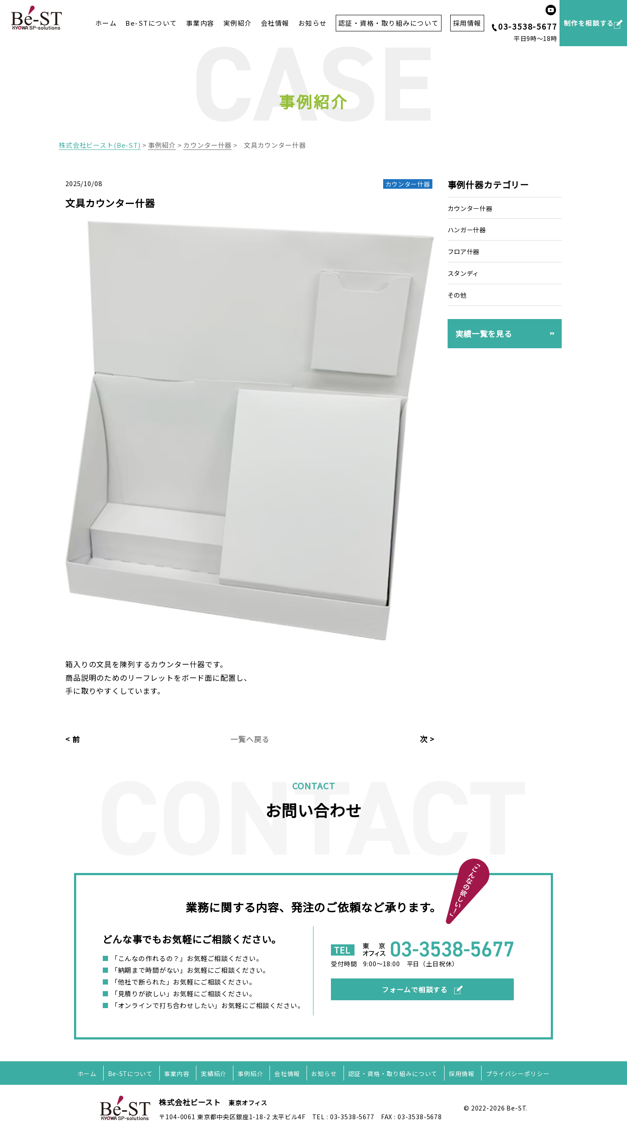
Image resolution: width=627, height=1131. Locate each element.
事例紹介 (250, 1073)
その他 (458, 294)
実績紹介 (213, 1073)
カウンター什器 (472, 208)
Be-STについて (151, 23)
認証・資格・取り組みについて (393, 1073)
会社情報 (275, 23)
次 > (427, 739)
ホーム (106, 23)
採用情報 (463, 1073)
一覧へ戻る (249, 739)
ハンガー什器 (468, 229)
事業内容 (200, 23)
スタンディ (465, 273)
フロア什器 (465, 251)
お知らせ (312, 23)
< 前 (72, 739)
